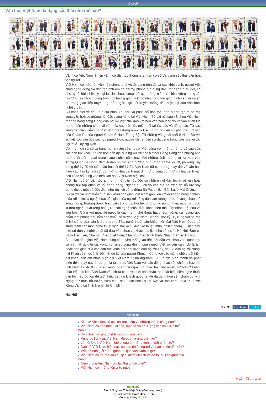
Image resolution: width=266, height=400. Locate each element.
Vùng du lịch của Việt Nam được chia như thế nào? (119, 338)
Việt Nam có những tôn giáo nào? (106, 367)
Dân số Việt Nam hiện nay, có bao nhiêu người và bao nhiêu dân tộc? (132, 347)
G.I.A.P (133, 3)
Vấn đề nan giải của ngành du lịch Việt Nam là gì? (118, 351)
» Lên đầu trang (248, 378)
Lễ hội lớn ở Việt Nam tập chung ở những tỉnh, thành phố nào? (127, 342)
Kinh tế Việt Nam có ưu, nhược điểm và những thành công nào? (128, 322)
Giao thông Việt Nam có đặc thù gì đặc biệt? (113, 363)
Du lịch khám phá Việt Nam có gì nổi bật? (111, 334)
